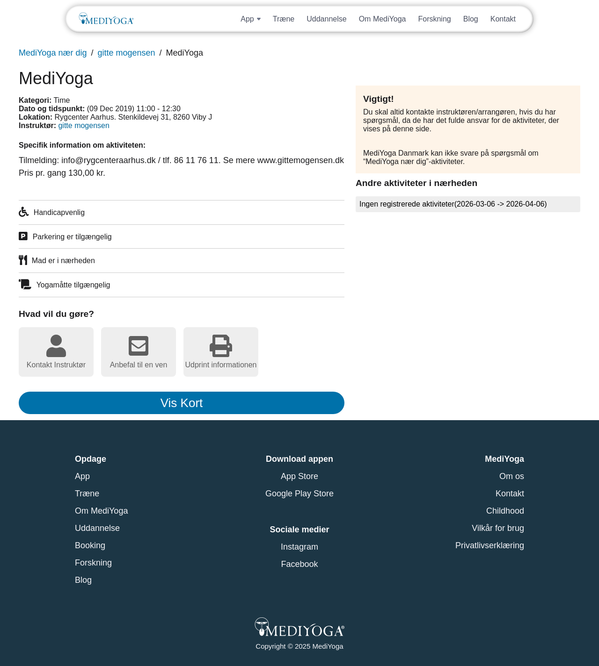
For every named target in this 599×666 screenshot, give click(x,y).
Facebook (299, 564)
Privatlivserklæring (489, 545)
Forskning (434, 19)
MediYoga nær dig (53, 52)
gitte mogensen (126, 52)
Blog (470, 19)
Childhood (505, 511)
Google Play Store (299, 493)
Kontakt (503, 19)
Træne (284, 19)
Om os (511, 476)
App (82, 476)
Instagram (299, 546)
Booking (90, 545)
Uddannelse (326, 19)
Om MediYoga (382, 19)
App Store (299, 476)
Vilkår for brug (498, 528)
